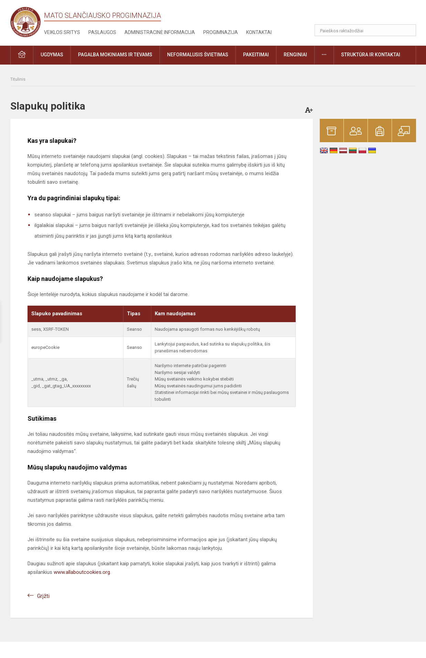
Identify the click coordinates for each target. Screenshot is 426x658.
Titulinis (17, 79)
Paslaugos (102, 32)
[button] (369, 14)
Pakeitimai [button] (256, 54)
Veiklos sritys (62, 32)
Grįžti (43, 596)
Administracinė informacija (159, 32)
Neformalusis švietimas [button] (197, 54)
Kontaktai (259, 32)
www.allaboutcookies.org (82, 572)
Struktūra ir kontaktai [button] (370, 54)
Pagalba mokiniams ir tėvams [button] (115, 54)
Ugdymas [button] (52, 54)
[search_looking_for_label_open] (408, 30)
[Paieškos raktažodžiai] (365, 30)
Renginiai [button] (295, 54)
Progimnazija (220, 32)
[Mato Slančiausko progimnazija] (27, 21)
